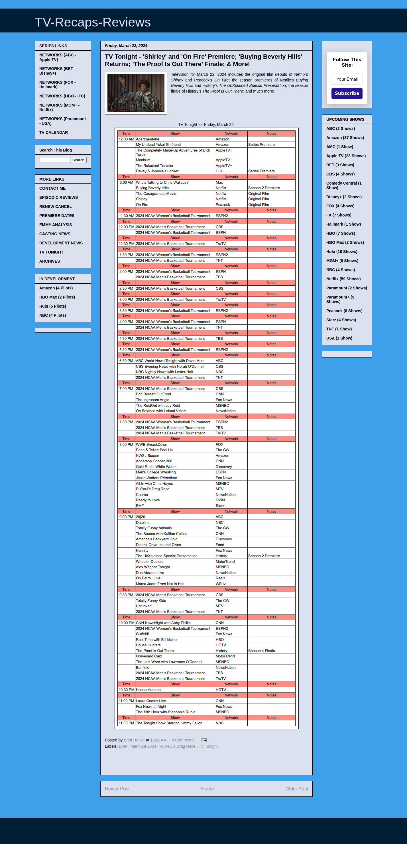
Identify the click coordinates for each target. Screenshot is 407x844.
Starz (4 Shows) (341, 320)
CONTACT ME (52, 188)
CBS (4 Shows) (340, 174)
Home (207, 789)
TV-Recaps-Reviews (93, 22)
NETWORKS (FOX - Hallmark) (57, 84)
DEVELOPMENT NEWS (61, 243)
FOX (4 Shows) (340, 206)
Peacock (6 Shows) (344, 310)
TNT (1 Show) (339, 329)
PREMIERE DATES (56, 215)
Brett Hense (135, 740)
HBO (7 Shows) (340, 233)
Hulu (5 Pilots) (52, 306)
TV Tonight (208, 746)
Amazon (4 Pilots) (56, 288)
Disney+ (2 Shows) (344, 197)
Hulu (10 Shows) (341, 251)
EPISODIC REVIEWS (58, 197)
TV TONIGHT (51, 252)
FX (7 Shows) (338, 215)
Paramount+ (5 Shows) (340, 299)
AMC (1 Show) (339, 146)
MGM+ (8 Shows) (342, 260)
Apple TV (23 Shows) (346, 156)
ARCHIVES (49, 261)
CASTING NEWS (54, 234)
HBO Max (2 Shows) (345, 242)
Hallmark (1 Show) (343, 224)
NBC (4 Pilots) (52, 315)
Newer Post (117, 789)
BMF (123, 746)
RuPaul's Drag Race (177, 746)
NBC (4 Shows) (340, 269)
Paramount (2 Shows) (346, 288)
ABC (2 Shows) (340, 128)
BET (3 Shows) (340, 165)
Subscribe (347, 93)
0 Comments (183, 740)
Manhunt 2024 (144, 746)
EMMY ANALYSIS (55, 224)
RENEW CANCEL (55, 206)
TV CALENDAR (53, 132)
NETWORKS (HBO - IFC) (62, 96)
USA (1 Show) (339, 338)
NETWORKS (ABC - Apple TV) (57, 57)
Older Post (297, 789)
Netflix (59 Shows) (343, 279)
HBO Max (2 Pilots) (57, 297)
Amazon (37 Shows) (345, 137)
